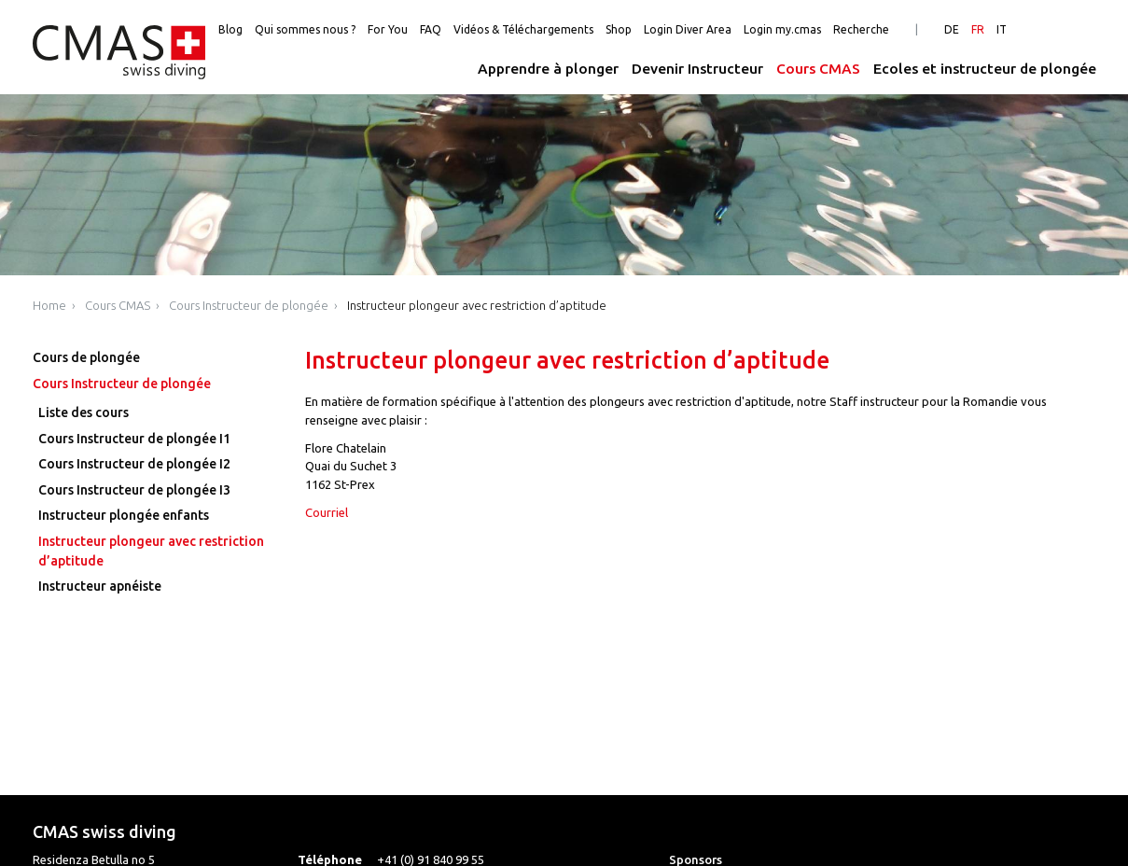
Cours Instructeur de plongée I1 (134, 438)
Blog (230, 29)
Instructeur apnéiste (99, 586)
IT (1001, 29)
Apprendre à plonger (548, 69)
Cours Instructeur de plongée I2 (134, 463)
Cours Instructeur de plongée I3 (134, 489)
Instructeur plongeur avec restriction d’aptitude (476, 305)
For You (388, 29)
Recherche (861, 29)
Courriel (326, 512)
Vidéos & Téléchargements (523, 29)
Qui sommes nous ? (305, 29)
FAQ (430, 29)
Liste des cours (83, 412)
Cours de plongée (86, 357)
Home (49, 305)
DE (951, 29)
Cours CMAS (818, 69)
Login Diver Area (687, 29)
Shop (619, 29)
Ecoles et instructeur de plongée (984, 69)
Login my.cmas (782, 29)
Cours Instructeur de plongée (248, 305)
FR (977, 29)
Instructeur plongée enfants (123, 515)
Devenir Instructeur (697, 69)
